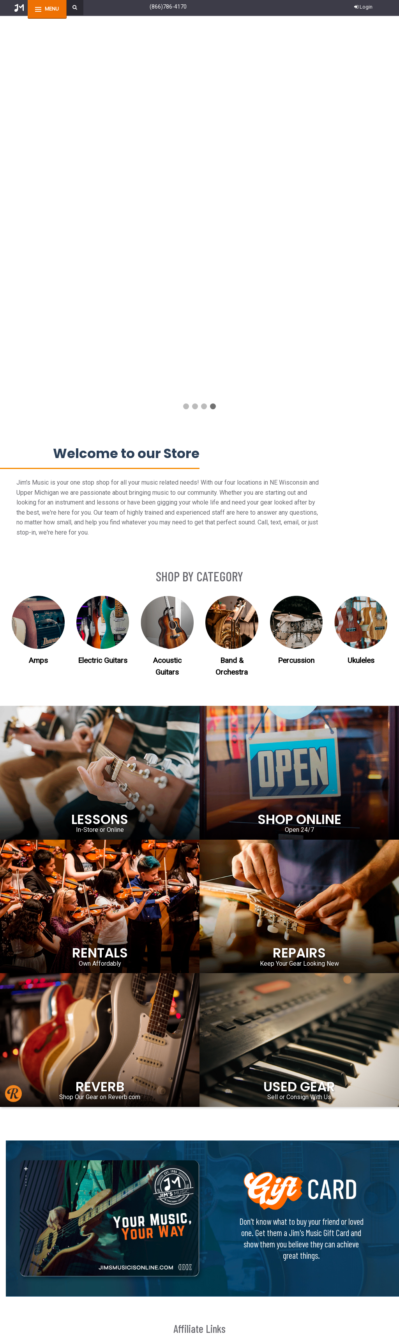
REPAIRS (299, 563)
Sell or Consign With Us (299, 707)
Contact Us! (83, 1135)
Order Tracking (32, 1235)
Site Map (209, 1255)
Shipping (118, 1226)
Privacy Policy (123, 1255)
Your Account (31, 1255)
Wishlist (25, 1245)
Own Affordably (100, 573)
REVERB (100, 697)
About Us (210, 1245)
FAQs (114, 1245)
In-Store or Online (100, 440)
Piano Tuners (214, 1226)
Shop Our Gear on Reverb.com (99, 707)
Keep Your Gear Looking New (299, 573)
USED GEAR (299, 697)
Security (117, 1265)
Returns (116, 1235)
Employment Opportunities (230, 1235)
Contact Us (28, 1226)
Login (363, 7)
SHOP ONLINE (299, 430)
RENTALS (100, 563)
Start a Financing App (224, 1265)
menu (52, 9)
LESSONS (99, 430)
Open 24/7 (299, 440)
